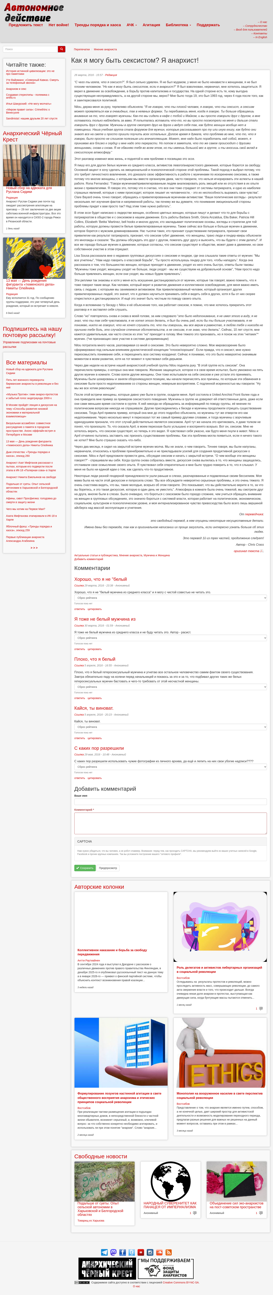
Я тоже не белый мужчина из (105, 619)
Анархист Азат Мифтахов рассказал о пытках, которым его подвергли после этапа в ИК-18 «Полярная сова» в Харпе (31, 466)
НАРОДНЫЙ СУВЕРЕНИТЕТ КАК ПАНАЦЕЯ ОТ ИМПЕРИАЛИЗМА (170, 1205)
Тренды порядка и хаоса (98, 25)
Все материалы (26, 362)
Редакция (111, 75)
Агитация (151, 25)
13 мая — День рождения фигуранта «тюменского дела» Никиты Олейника (30, 284)
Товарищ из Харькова (91, 1220)
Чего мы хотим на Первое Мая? (25, 509)
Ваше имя (80, 795)
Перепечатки (82, 49)
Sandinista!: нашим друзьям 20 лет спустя (31, 118)
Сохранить (84, 868)
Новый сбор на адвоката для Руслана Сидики (29, 190)
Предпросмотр (108, 868)
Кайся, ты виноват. (94, 708)
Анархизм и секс (16, 88)
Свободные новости (100, 1156)
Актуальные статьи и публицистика (96, 555)
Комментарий (84, 809)
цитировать (95, 609)
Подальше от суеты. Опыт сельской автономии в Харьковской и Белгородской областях (100, 1208)
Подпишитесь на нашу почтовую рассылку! (32, 332)
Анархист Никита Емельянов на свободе (31, 477)
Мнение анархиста (105, 49)
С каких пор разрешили (99, 748)
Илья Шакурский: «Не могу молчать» (28, 103)
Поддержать (208, 25)
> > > (34, 547)
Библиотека (178, 25)
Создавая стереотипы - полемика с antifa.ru (27, 96)
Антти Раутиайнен (89, 960)
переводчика (254, 514)
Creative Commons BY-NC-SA (181, 1282)
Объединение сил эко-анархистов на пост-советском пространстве (236, 1205)
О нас (136, 1286)
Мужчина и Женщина (157, 555)
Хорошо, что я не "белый (100, 579)
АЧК (132, 25)
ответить (79, 609)
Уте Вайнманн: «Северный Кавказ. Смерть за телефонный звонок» (32, 81)
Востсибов (183, 977)
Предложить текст (26, 25)
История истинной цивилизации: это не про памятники (30, 72)
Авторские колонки (99, 887)
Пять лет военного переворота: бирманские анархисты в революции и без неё (32, 383)
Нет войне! (59, 25)
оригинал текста (246, 551)
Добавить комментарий (88, 559)
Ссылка (79, 585)
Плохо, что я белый (94, 659)
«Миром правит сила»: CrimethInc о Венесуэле (28, 111)
